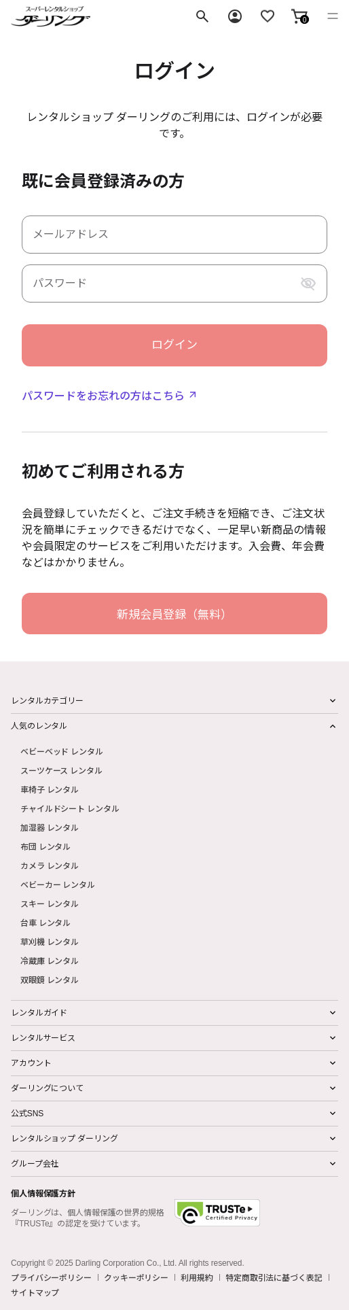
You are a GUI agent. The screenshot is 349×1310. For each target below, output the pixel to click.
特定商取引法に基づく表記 (274, 1277)
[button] (299, 16)
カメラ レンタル (49, 865)
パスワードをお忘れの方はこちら (103, 395)
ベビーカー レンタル (57, 884)
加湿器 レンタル (49, 827)
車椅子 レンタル (49, 789)
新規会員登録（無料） (174, 613)
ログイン (174, 345)
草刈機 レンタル (49, 941)
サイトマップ (35, 1292)
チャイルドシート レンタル (69, 808)
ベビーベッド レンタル (61, 751)
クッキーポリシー (136, 1277)
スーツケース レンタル (61, 770)
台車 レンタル (45, 922)
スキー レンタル (49, 903)
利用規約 (197, 1277)
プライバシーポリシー (51, 1277)
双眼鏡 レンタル (49, 979)
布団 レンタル (45, 846)
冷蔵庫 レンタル (49, 960)
